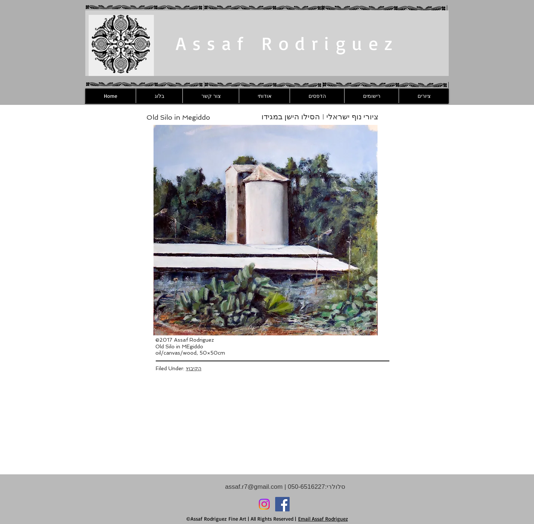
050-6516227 (305, 486)
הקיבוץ (193, 368)
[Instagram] (264, 504)
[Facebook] (282, 504)
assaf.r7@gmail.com (254, 486)
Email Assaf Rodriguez (323, 518)
